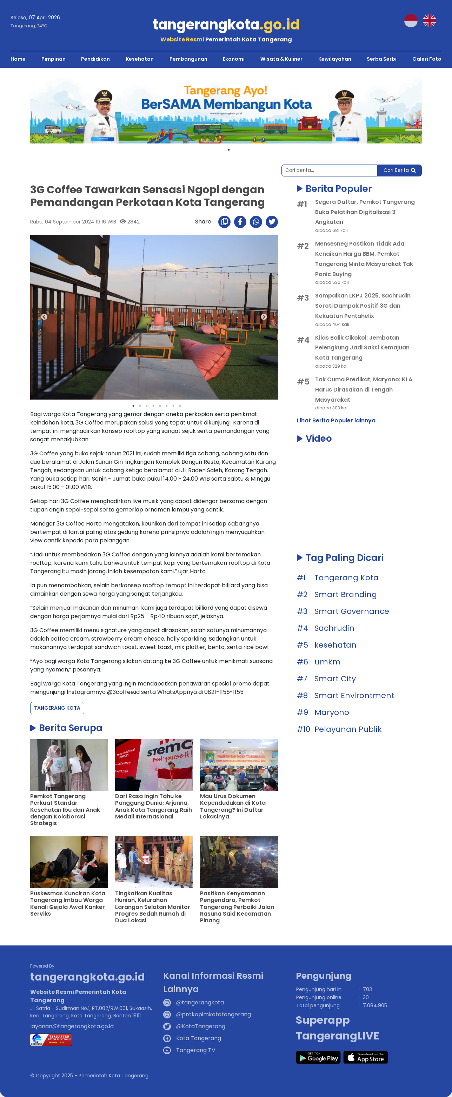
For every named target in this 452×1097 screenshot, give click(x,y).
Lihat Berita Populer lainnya (336, 420)
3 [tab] (146, 405)
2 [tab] (140, 405)
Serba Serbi (382, 58)
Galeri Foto (426, 58)
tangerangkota (226, 24)
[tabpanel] (226, 110)
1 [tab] (228, 149)
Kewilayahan (334, 58)
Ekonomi (234, 58)
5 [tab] (160, 405)
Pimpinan (53, 58)
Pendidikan (95, 58)
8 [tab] (180, 405)
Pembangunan (188, 58)
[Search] (329, 170)
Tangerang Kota (57, 707)
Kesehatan (140, 58)
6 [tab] (166, 405)
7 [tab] (173, 405)
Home (18, 58)
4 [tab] (153, 405)
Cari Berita (400, 170)
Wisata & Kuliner (281, 58)
